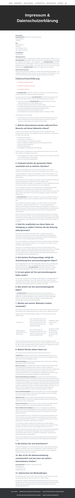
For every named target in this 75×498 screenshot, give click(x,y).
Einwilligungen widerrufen (24, 89)
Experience (18, 3)
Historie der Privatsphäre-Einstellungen (27, 85)
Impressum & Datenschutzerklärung (28, 491)
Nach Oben (10, 491)
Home (10, 3)
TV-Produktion (40, 3)
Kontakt (60, 3)
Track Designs (28, 3)
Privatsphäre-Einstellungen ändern (26, 82)
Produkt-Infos (51, 3)
